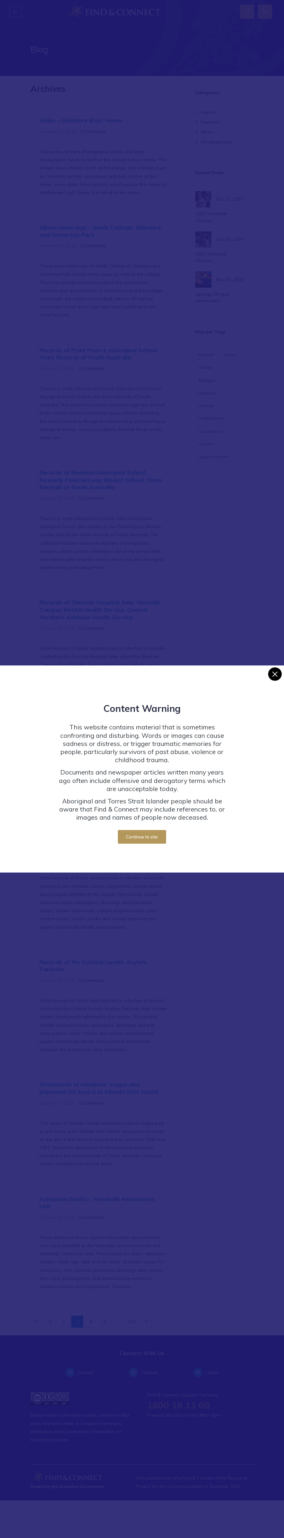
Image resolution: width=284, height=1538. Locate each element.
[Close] (274, 674)
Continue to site (142, 836)
